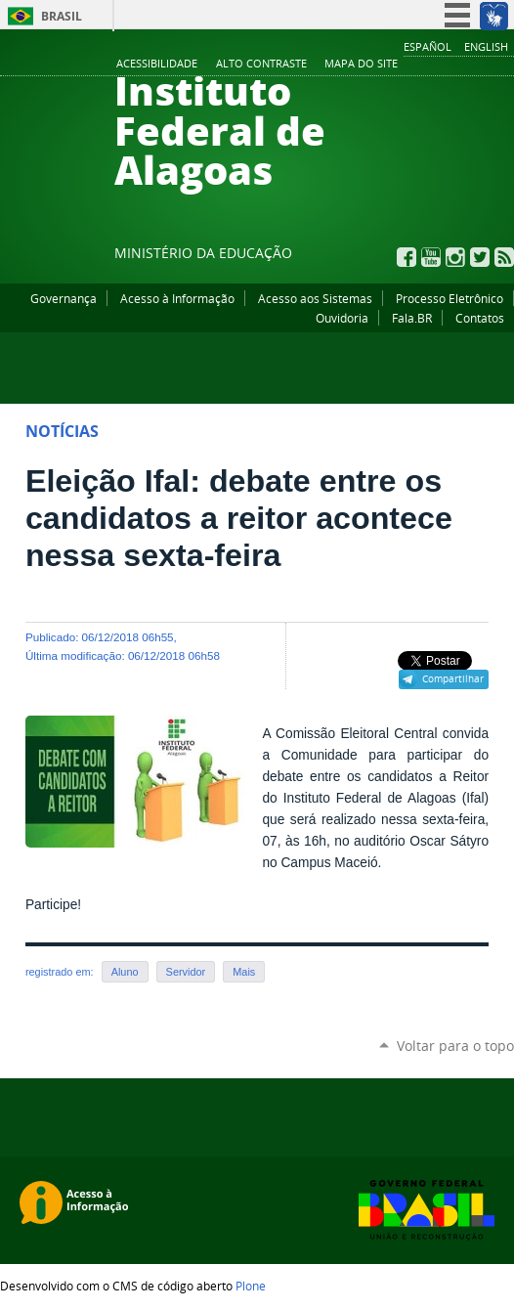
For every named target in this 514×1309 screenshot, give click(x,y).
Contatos (479, 318)
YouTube (431, 257)
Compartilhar (453, 678)
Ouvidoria (342, 318)
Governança (63, 298)
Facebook (406, 257)
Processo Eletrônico (449, 298)
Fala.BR (412, 318)
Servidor (186, 972)
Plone (251, 1285)
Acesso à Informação (177, 298)
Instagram (455, 257)
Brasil (61, 16)
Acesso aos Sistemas (315, 298)
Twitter (480, 257)
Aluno (125, 972)
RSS (504, 257)
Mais (244, 972)
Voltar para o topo (455, 1045)
